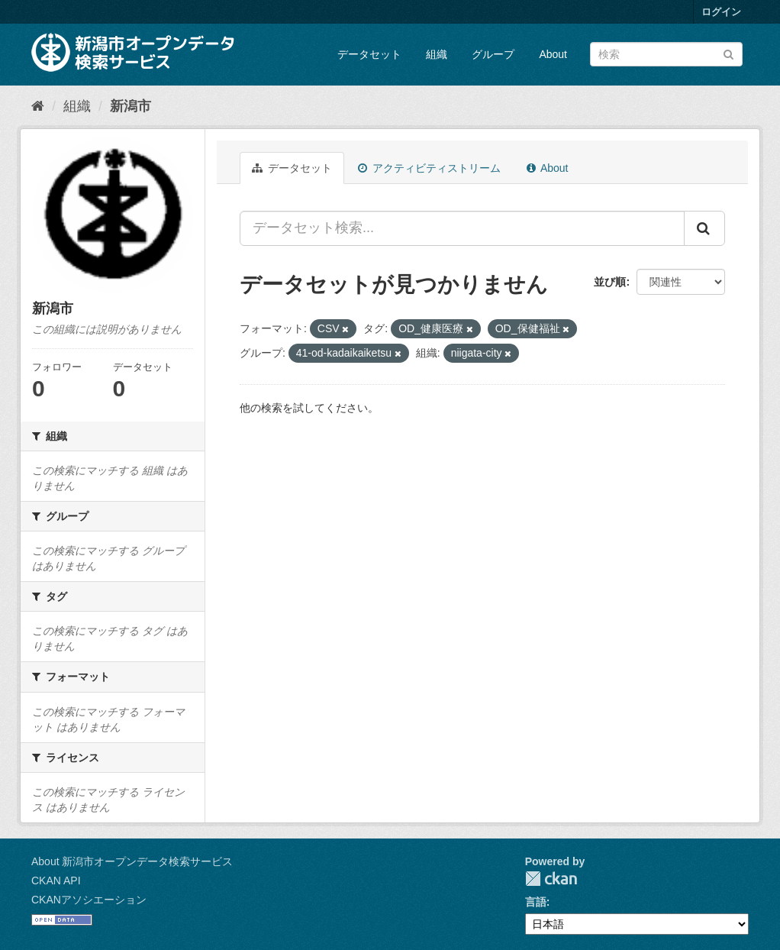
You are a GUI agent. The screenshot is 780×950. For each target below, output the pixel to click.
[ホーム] (37, 106)
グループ (493, 54)
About (553, 54)
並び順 (610, 282)
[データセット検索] (666, 54)
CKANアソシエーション (89, 899)
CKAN (551, 879)
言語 (535, 902)
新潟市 (130, 106)
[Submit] (728, 53)
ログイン (721, 12)
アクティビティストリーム (429, 168)
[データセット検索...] (462, 228)
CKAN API (56, 880)
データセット (369, 54)
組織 (436, 54)
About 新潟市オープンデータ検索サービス (132, 861)
